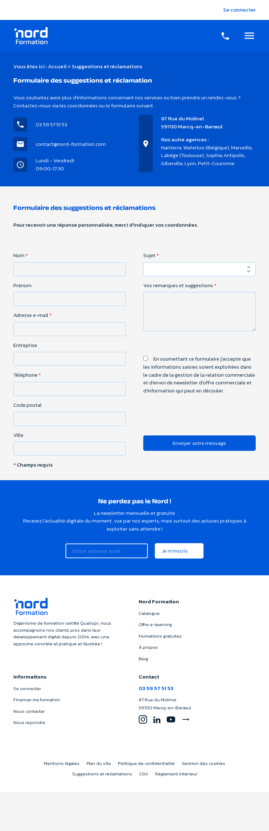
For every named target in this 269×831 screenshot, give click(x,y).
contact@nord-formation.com (71, 144)
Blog (143, 658)
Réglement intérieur (176, 773)
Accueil (57, 66)
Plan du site (99, 763)
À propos (148, 647)
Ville (18, 435)
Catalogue (149, 613)
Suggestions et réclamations (102, 773)
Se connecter (239, 10)
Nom (20, 255)
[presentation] (196, 429)
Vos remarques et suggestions (179, 285)
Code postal (27, 405)
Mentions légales (62, 763)
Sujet (151, 255)
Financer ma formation (36, 699)
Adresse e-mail (32, 315)
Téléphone (27, 375)
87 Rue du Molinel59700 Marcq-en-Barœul (191, 122)
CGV (143, 773)
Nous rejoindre (29, 722)
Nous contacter (29, 711)
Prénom (22, 285)
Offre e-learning (155, 624)
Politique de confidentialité (146, 763)
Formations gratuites (160, 636)
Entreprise (25, 345)
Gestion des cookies (203, 763)
